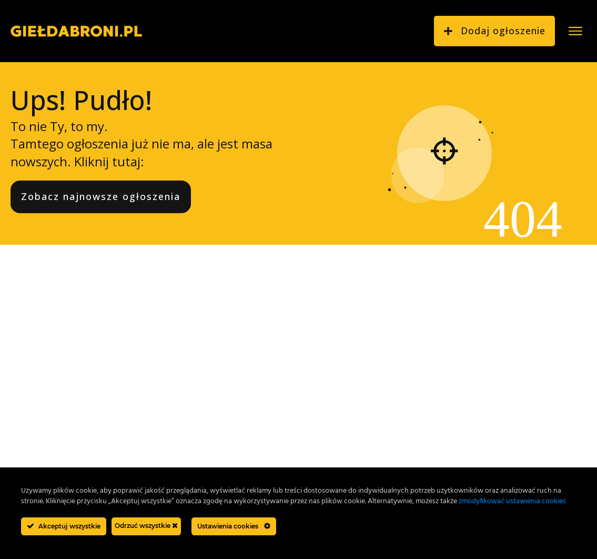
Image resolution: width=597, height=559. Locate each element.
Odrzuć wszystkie (146, 526)
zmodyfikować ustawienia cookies (512, 501)
